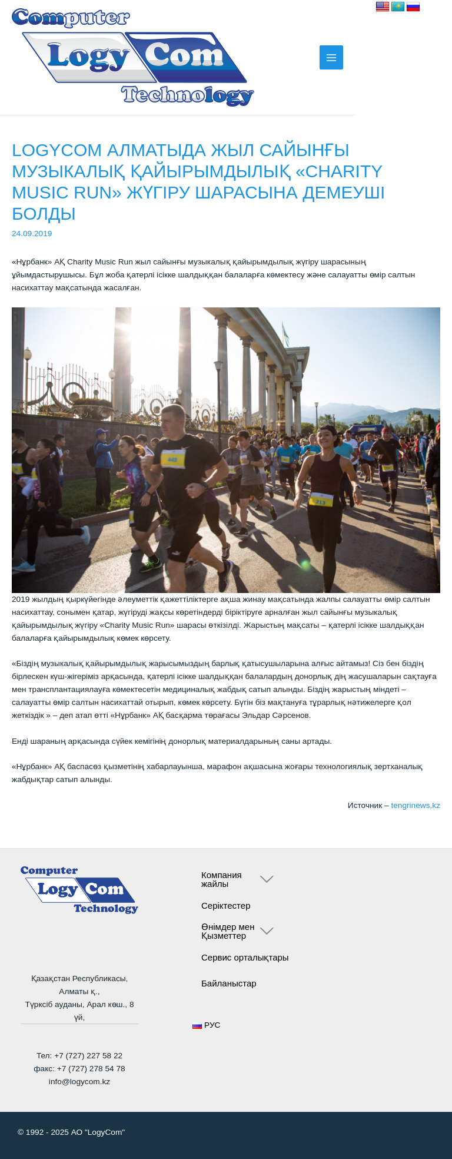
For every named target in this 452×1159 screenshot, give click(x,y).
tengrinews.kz (415, 805)
